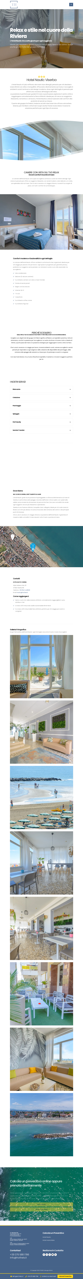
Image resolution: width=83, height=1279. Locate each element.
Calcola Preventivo (65, 1276)
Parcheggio (17, 406)
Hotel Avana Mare (49, 1240)
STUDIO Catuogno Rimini (46, 1270)
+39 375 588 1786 (19, 1254)
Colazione (16, 397)
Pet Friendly (17, 422)
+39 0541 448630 (24, 590)
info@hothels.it (18, 1257)
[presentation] (81, 222)
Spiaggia (16, 414)
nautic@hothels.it (22, 592)
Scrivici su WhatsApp (49, 1276)
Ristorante (16, 389)
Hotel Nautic (47, 1237)
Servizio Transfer (18, 430)
